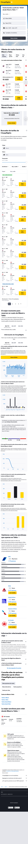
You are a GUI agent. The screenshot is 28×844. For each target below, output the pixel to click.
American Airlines (12, 608)
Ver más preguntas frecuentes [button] (14, 668)
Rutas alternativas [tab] (6, 686)
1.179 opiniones (12, 561)
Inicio (2, 786)
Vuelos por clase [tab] (6, 690)
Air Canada (11, 620)
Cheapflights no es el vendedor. (14, 775)
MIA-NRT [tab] (14, 326)
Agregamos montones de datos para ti (14, 778)
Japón (6, 786)
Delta (9, 586)
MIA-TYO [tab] (7, 326)
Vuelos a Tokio (5, 699)
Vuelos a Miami (5, 697)
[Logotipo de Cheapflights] (5, 2)
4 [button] (18, 304)
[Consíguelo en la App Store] (17, 807)
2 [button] (12, 304)
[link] (11, 123)
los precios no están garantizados (12, 771)
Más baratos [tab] (4, 55)
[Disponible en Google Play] (11, 807)
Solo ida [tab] (23, 55)
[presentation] (16, 9)
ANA (9, 556)
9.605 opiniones (12, 601)
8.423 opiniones (12, 590)
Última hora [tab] (17, 55)
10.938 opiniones (12, 624)
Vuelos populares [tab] (17, 686)
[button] (14, 18)
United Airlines (11, 597)
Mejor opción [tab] (10, 55)
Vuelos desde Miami (6, 701)
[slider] (26, 162)
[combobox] (6, 14)
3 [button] (15, 304)
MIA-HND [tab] (20, 326)
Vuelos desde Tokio (6, 704)
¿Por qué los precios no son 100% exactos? (14, 781)
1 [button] (9, 304)
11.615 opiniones (12, 613)
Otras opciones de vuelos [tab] (8, 683)
